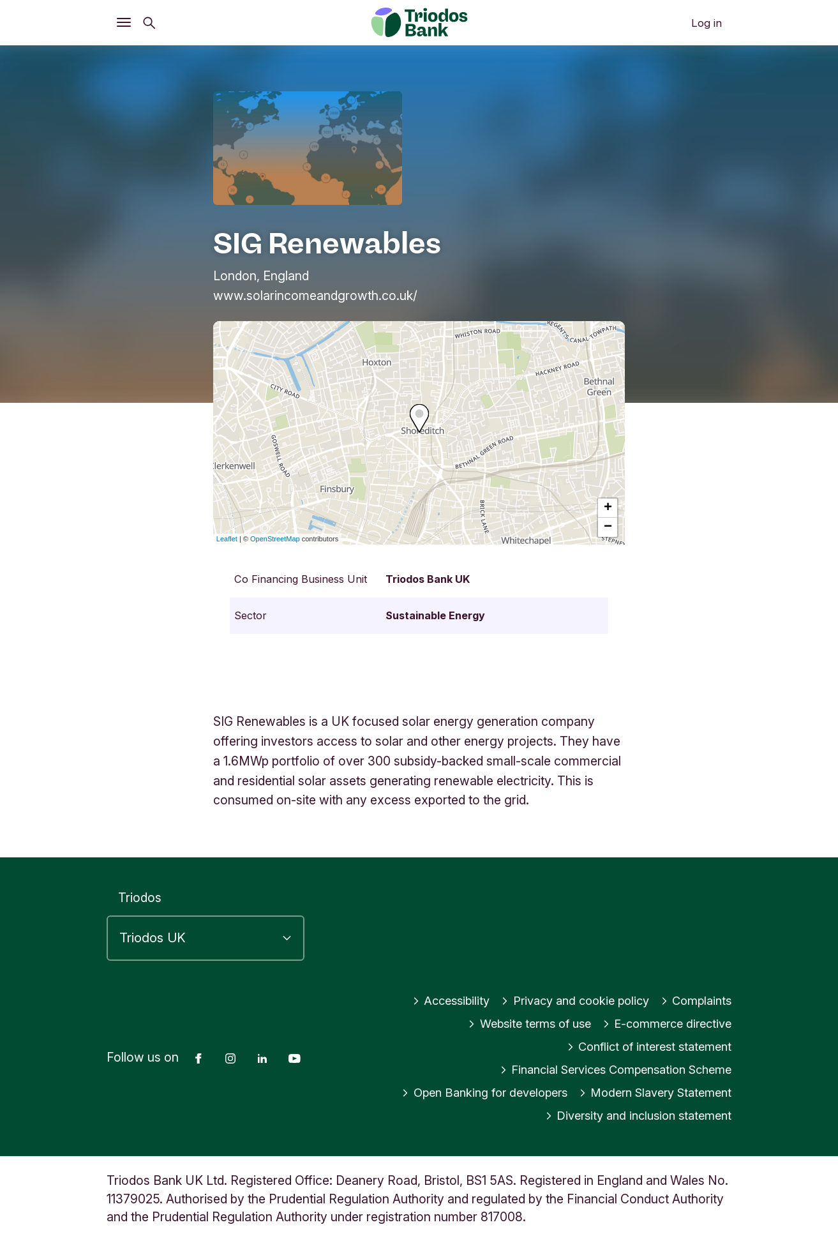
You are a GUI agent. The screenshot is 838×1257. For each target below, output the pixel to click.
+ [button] (608, 508)
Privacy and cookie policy (565, 1000)
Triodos (139, 897)
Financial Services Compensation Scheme (606, 1069)
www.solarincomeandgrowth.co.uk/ (315, 295)
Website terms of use (516, 1023)
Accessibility (434, 1000)
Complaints (694, 1000)
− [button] (608, 527)
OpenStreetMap (275, 539)
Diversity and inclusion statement (632, 1115)
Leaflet (226, 539)
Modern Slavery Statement (650, 1092)
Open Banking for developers (467, 1092)
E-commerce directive (663, 1023)
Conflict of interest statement (643, 1046)
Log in (706, 23)
